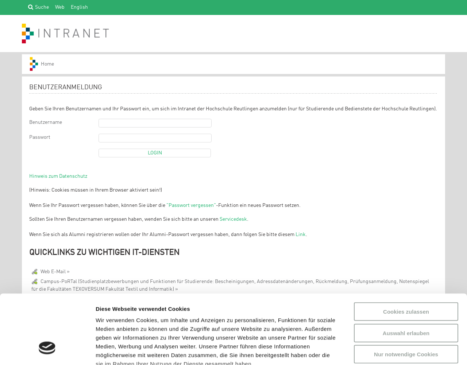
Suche (42, 7)
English (79, 7)
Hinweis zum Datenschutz (58, 176)
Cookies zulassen (406, 253)
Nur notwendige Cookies (406, 295)
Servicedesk (233, 219)
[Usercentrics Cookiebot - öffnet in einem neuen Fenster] (47, 350)
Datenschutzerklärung (147, 322)
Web (60, 7)
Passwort (39, 137)
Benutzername (45, 122)
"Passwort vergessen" (191, 205)
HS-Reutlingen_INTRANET (45, 64)
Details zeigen (388, 351)
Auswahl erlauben (406, 274)
